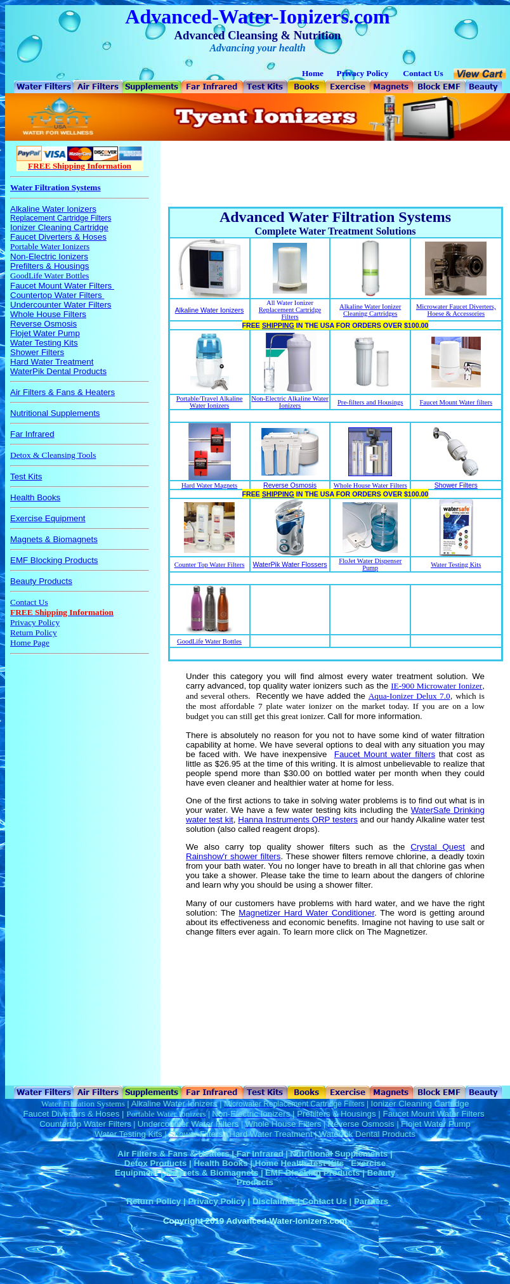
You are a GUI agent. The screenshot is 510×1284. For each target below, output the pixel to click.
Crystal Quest (437, 847)
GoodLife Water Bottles (209, 641)
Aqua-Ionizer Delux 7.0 (409, 696)
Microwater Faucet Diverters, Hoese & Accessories (456, 310)
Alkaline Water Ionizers (209, 310)
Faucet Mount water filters (384, 754)
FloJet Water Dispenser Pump (370, 564)
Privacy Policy (363, 73)
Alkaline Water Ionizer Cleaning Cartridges (370, 310)
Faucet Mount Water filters (455, 402)
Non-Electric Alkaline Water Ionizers (289, 402)
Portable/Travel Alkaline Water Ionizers (209, 402)
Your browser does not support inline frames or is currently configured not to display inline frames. (79, 613)
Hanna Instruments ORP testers (298, 819)
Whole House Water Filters (370, 485)
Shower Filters (456, 485)
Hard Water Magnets (209, 485)
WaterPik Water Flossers (289, 564)
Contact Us (423, 73)
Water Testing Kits (456, 564)
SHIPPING (278, 325)
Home (313, 73)
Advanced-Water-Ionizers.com (257, 16)
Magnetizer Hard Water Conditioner (306, 913)
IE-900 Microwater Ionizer (436, 686)
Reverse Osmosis (290, 485)
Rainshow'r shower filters (233, 856)
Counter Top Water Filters (209, 564)
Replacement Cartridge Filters (290, 313)
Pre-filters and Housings (370, 402)
